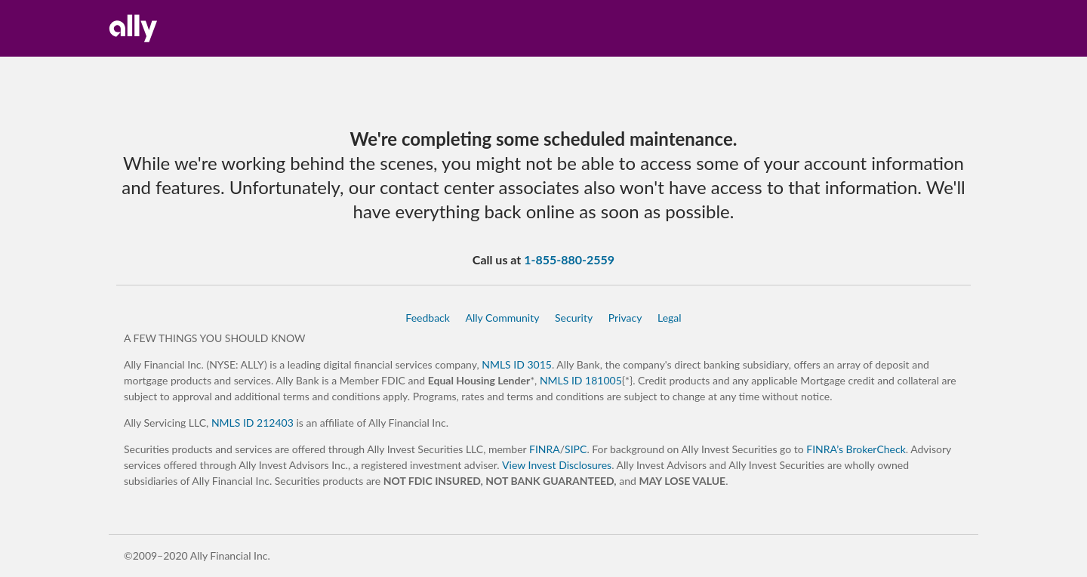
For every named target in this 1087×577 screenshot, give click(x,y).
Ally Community (502, 317)
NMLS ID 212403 (252, 422)
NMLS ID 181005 (581, 380)
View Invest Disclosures (556, 464)
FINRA (544, 449)
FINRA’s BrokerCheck (856, 449)
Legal (669, 317)
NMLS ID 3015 (517, 364)
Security (574, 317)
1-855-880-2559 (569, 259)
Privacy (625, 317)
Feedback (427, 317)
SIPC (576, 449)
